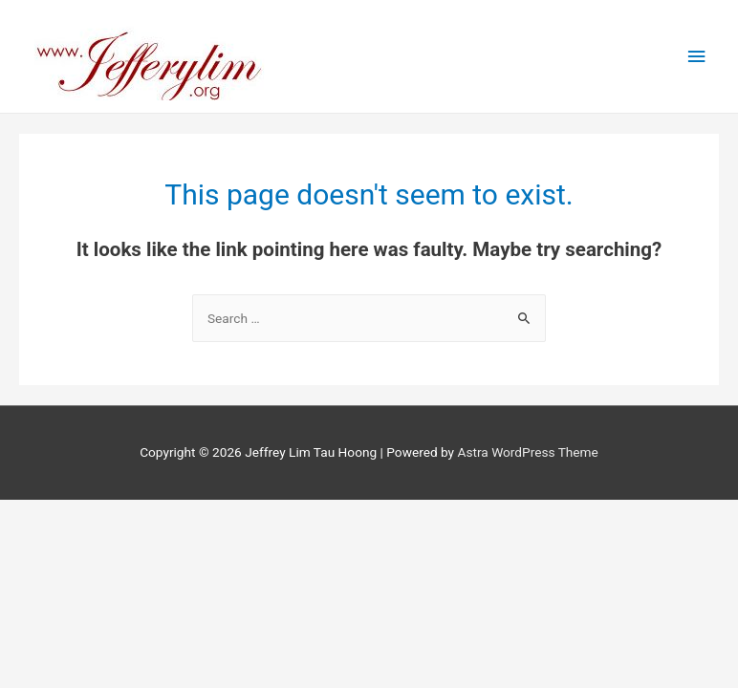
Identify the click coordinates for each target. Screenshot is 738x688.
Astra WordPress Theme (527, 452)
